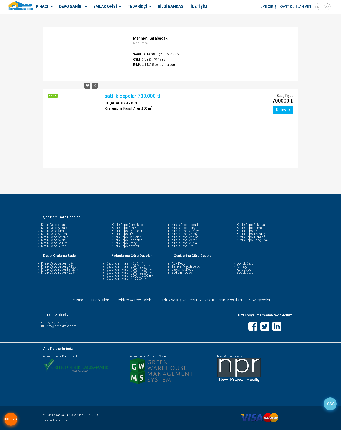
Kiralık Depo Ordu (183, 246)
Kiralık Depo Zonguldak (252, 240)
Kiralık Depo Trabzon (251, 237)
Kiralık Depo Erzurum (126, 234)
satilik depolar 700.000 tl (132, 96)
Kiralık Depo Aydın (53, 240)
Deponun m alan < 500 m (124, 263)
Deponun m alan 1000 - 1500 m (129, 269)
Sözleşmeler (260, 300)
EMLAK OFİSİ (105, 6)
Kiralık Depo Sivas (249, 231)
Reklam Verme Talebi (134, 300)
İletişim (77, 300)
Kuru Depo (244, 269)
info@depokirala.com (61, 326)
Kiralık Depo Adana (54, 234)
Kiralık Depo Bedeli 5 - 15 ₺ (58, 266)
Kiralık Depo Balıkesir (55, 243)
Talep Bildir (99, 300)
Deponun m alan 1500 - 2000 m (129, 272)
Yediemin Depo (182, 272)
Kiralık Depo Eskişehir (126, 237)
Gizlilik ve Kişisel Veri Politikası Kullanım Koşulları (201, 300)
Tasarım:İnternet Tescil (56, 420)
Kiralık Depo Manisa (185, 237)
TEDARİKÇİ (137, 6)
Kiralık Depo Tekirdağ (251, 234)
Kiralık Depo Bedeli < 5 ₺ (57, 263)
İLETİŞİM (199, 6)
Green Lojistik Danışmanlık (61, 356)
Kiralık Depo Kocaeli (185, 225)
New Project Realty (230, 356)
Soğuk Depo (245, 272)
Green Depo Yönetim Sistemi (149, 356)
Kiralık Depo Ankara (54, 228)
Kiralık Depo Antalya (54, 237)
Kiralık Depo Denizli (124, 228)
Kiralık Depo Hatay (124, 243)
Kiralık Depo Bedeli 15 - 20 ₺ (59, 269)
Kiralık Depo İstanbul (55, 225)
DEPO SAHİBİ (70, 6)
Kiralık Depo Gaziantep (127, 240)
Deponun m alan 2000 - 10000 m (129, 275)
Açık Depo (178, 263)
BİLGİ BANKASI (171, 6)
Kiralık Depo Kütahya (186, 231)
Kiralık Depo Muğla (184, 243)
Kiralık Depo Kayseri (125, 246)
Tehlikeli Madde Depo (186, 266)
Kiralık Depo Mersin (185, 240)
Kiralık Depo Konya (184, 228)
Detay (283, 110)
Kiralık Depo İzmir (53, 231)
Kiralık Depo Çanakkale (127, 225)
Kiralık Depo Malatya (185, 234)
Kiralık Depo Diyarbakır (127, 231)
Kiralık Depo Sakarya (251, 225)
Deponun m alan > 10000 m (126, 278)
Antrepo (242, 266)
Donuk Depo (245, 263)
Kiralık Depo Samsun (251, 228)
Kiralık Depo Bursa (53, 246)
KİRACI (42, 6)
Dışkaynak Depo (182, 269)
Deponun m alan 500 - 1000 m (128, 266)
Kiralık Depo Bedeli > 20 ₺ (58, 272)
